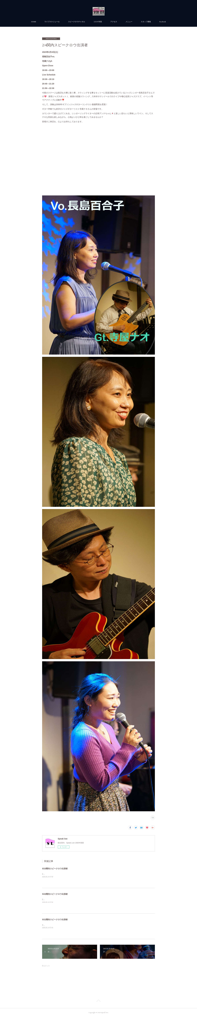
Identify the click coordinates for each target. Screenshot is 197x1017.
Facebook (162, 22)
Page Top (98, 1001)
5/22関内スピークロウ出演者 (55, 894)
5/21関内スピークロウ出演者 (55, 919)
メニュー (129, 22)
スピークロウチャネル (76, 22)
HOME (33, 22)
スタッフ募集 (146, 22)
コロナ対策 (97, 22)
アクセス (113, 22)
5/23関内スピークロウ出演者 (55, 868)
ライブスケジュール (52, 22)
